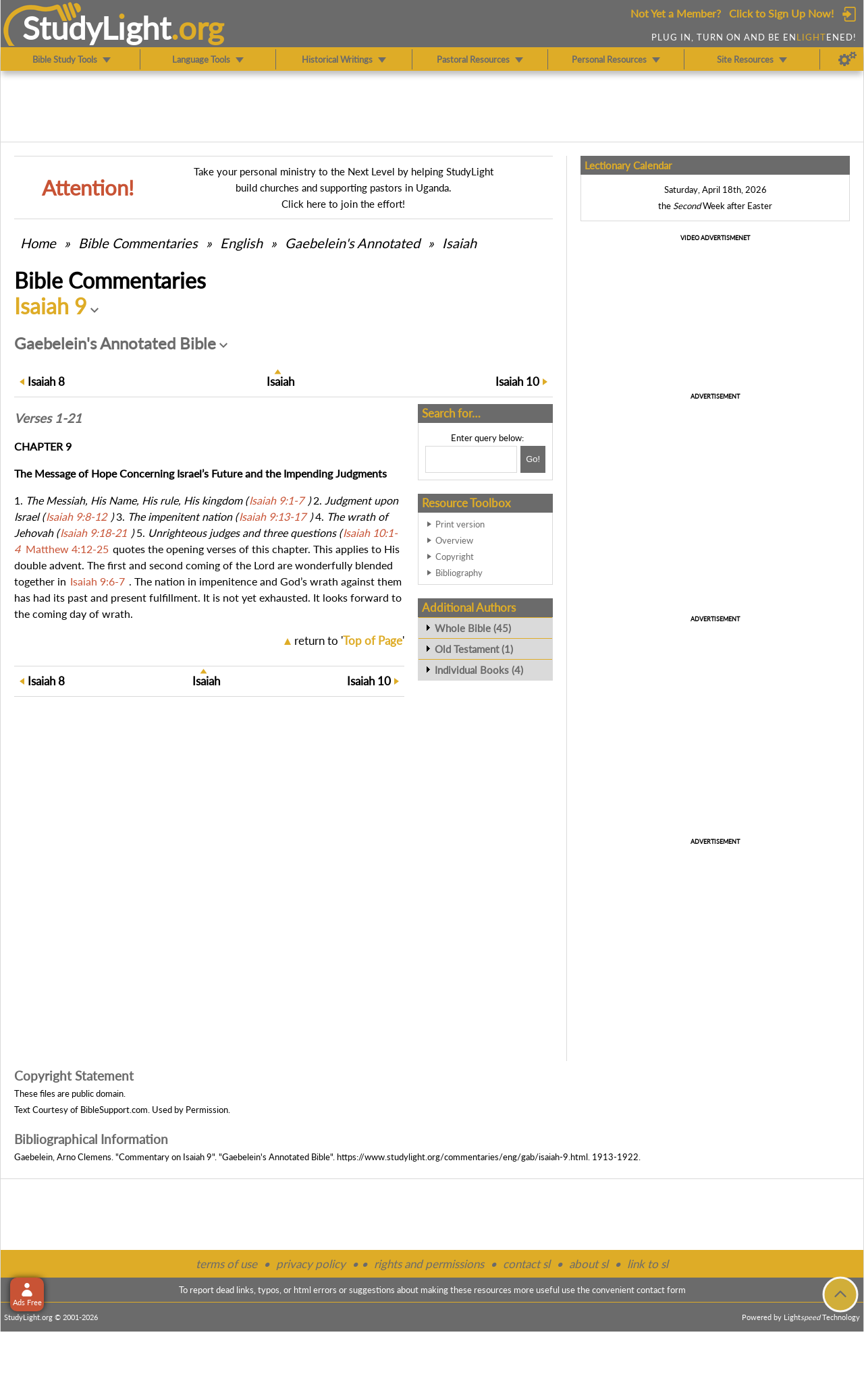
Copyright (454, 556)
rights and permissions (429, 1264)
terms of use (226, 1264)
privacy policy (311, 1264)
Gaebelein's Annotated (352, 243)
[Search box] (471, 459)
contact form (661, 1289)
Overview (454, 540)
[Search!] (532, 459)
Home (38, 243)
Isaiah (459, 243)
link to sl (647, 1264)
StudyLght (96, 28)
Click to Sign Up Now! (781, 13)
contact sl (526, 1264)
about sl (588, 1264)
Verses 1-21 (48, 418)
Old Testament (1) (474, 649)
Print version (460, 524)
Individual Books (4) (479, 670)
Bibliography (459, 572)
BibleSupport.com (114, 1109)
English (241, 243)
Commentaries (138, 243)
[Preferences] (847, 59)
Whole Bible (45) (473, 628)
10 (517, 381)
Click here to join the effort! (343, 204)
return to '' (349, 640)
